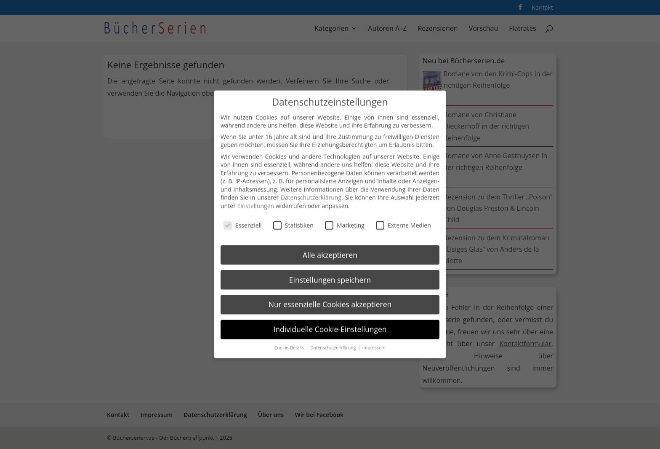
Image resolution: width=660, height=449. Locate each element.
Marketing (345, 220)
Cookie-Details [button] (289, 342)
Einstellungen (255, 200)
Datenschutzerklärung (311, 192)
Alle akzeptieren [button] (330, 250)
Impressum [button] (374, 342)
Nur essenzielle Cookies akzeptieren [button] (330, 299)
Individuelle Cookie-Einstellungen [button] (329, 324)
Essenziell (243, 220)
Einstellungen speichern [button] (330, 274)
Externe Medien (403, 220)
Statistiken (293, 220)
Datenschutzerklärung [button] (333, 342)
